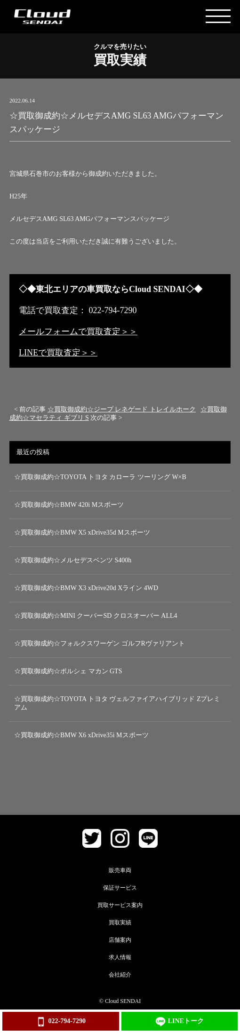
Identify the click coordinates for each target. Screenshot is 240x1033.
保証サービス (120, 887)
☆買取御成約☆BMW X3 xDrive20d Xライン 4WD (86, 587)
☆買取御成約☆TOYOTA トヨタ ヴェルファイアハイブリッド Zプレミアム (117, 703)
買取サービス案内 (120, 905)
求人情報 (120, 957)
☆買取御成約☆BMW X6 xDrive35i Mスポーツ (81, 735)
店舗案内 (120, 940)
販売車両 (120, 870)
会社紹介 (120, 974)
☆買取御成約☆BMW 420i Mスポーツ (69, 504)
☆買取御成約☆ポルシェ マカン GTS (68, 671)
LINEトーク (179, 1022)
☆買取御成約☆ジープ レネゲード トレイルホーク (122, 409)
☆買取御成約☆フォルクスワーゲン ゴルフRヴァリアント (99, 643)
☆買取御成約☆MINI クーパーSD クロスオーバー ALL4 (95, 615)
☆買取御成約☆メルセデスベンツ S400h (72, 560)
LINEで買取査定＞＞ (58, 352)
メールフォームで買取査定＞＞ (78, 331)
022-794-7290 (61, 1022)
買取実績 (120, 922)
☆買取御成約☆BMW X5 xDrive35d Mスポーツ (82, 532)
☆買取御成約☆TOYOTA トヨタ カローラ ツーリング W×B (100, 477)
